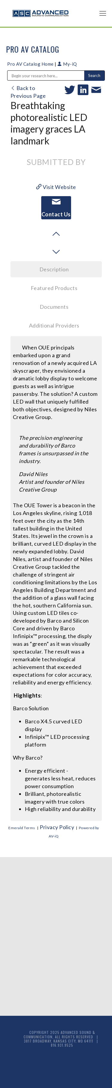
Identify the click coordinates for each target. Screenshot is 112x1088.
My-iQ (67, 64)
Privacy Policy (57, 827)
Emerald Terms (21, 828)
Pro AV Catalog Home (31, 64)
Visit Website (56, 187)
